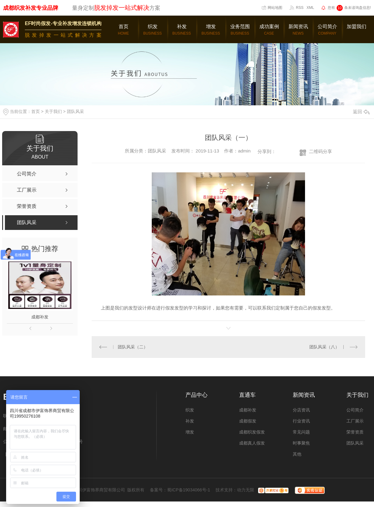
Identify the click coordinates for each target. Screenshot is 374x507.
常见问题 (301, 432)
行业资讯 (301, 421)
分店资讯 (301, 409)
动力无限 (245, 489)
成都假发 (247, 421)
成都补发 (39, 316)
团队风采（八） (324, 346)
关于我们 (53, 111)
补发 (189, 421)
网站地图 (275, 8)
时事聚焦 (301, 443)
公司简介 (355, 409)
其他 (297, 454)
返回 (361, 111)
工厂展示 (355, 421)
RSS (299, 8)
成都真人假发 (252, 443)
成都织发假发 (252, 432)
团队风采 (75, 111)
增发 (189, 432)
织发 (189, 409)
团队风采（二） (132, 346)
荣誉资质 (355, 432)
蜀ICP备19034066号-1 (188, 489)
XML (310, 8)
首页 (35, 111)
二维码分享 (320, 151)
